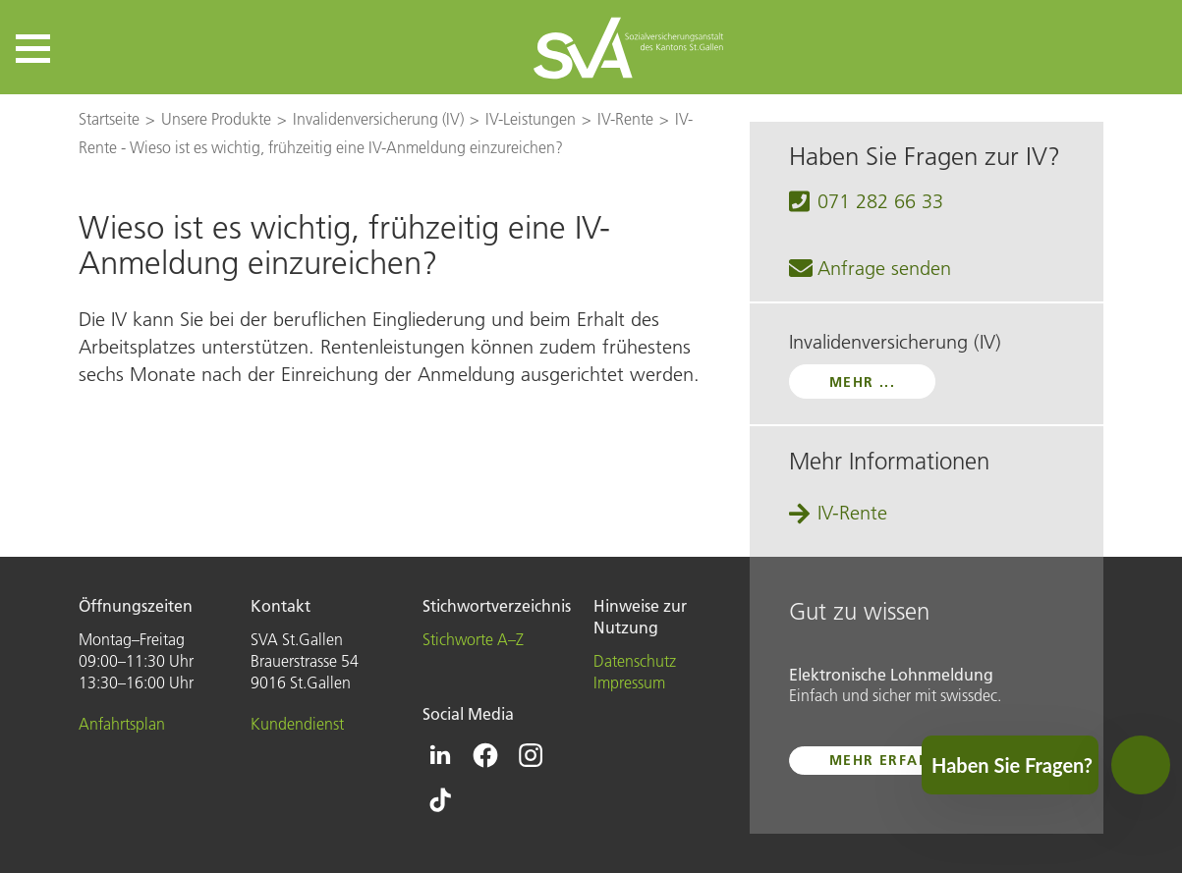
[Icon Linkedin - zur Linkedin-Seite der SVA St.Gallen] (440, 755)
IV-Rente (852, 512)
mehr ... (862, 382)
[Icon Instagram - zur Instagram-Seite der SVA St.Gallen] (530, 755)
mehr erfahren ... (905, 760)
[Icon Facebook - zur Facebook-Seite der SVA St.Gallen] (485, 755)
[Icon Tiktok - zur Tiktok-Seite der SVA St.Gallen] (440, 800)
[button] (33, 48)
